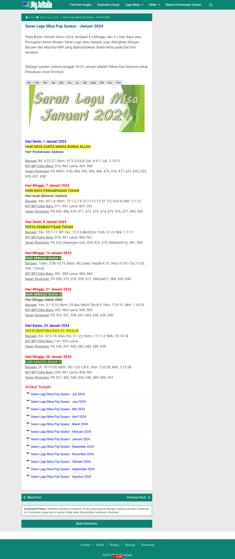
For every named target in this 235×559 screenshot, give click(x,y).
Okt (102, 82)
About (100, 545)
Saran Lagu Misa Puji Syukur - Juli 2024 (58, 394)
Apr (53, 82)
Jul (77, 82)
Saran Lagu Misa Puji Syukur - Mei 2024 (58, 409)
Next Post (34, 497)
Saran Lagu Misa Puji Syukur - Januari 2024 (63, 26)
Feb (37, 82)
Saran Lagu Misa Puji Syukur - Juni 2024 (58, 401)
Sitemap (130, 545)
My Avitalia (125, 555)
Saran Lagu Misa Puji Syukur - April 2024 (58, 416)
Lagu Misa (135, 4)
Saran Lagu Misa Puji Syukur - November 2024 (62, 454)
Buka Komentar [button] (86, 523)
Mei (61, 82)
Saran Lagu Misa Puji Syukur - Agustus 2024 (61, 476)
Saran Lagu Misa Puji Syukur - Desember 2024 (62, 446)
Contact (85, 545)
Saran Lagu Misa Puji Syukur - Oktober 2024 (61, 461)
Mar (45, 82)
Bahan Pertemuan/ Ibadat (183, 5)
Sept (93, 82)
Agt (85, 82)
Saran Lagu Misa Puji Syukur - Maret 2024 (59, 424)
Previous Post (136, 497)
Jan (29, 82)
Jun (70, 82)
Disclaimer (148, 545)
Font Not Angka (80, 5)
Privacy (114, 545)
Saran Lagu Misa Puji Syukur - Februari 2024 (61, 431)
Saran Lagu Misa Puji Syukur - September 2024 (63, 469)
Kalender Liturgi (108, 5)
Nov (110, 82)
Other (155, 4)
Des (118, 82)
